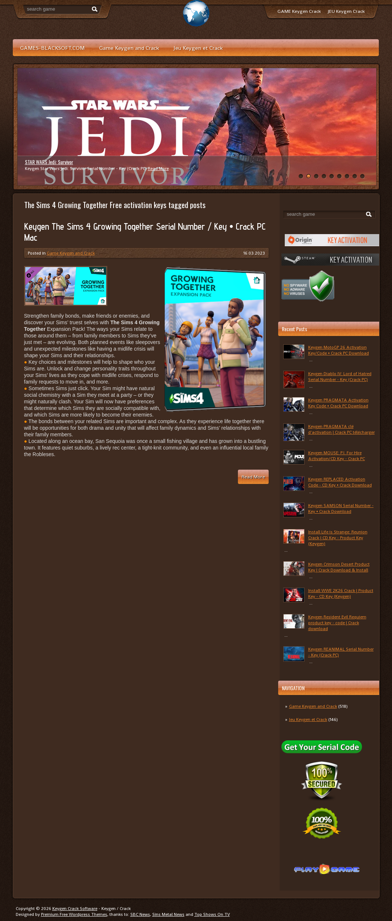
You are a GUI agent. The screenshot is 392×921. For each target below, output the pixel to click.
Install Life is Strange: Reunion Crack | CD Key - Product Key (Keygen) (337, 538)
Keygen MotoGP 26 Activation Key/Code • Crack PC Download (338, 350)
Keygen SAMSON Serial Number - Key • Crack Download (341, 508)
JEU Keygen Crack (346, 11)
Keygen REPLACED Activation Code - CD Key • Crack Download (340, 482)
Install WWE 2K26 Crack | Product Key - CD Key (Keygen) (340, 593)
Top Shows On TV (212, 914)
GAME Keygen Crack (299, 11)
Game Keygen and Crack (129, 47)
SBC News (140, 914)
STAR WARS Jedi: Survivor (49, 162)
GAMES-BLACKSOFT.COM (52, 47)
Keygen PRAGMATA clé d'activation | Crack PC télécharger (341, 429)
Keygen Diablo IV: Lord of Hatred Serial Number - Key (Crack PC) (340, 376)
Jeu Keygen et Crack (198, 47)
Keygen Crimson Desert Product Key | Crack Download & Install (339, 567)
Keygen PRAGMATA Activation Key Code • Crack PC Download (338, 403)
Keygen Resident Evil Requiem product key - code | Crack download (337, 623)
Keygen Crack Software (74, 908)
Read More (158, 168)
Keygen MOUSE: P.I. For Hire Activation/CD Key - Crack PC (336, 456)
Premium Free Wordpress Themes (74, 914)
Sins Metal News (168, 914)
